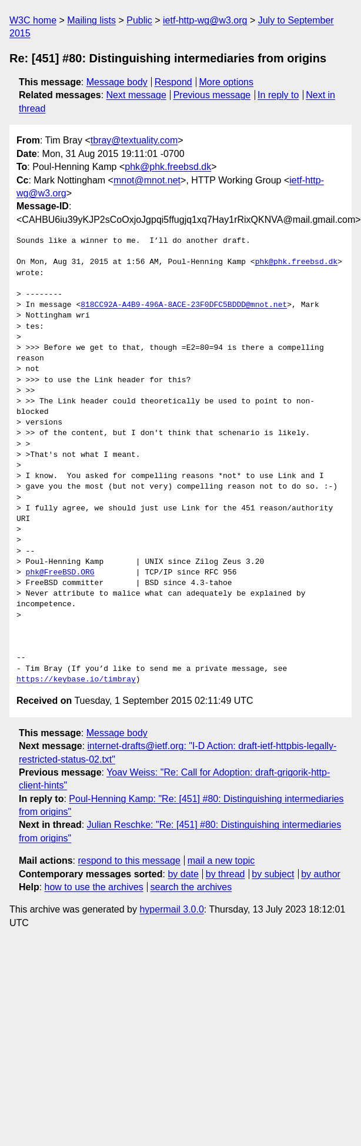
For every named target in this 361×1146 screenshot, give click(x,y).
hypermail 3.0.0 (171, 909)
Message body (117, 82)
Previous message (212, 95)
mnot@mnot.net (146, 180)
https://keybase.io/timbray (76, 679)
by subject (273, 874)
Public (139, 20)
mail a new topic (221, 861)
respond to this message (129, 861)
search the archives (191, 887)
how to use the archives (94, 887)
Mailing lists (91, 20)
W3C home (32, 20)
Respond (173, 82)
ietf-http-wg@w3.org (205, 20)
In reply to (278, 95)
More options (226, 82)
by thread (225, 874)
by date (183, 874)
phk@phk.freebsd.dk (168, 167)
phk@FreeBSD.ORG (60, 572)
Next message (136, 95)
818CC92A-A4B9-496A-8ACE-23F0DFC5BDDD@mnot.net (184, 305)
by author (320, 874)
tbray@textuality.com (134, 140)
